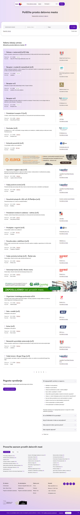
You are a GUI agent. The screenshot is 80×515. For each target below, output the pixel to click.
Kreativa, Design (56, 468)
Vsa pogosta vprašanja (9, 389)
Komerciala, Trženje (32, 457)
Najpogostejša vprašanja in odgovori (40, 16)
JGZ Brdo (61, 119)
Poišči (73, 27)
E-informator (6, 485)
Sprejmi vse (68, 512)
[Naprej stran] (46, 372)
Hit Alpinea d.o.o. (63, 103)
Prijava (61, 3)
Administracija (6, 469)
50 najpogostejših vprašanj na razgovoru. (53, 381)
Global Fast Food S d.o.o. (65, 58)
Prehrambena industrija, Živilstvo (9, 463)
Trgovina (4, 459)
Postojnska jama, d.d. (64, 147)
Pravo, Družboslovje (57, 466)
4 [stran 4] (41, 372)
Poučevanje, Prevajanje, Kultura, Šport (60, 459)
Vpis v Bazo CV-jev (7, 488)
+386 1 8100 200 (52, 490)
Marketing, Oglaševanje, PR (33, 468)
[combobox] (35, 27)
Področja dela (6, 452)
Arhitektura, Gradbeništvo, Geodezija (35, 470)
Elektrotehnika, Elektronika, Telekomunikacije (11, 465)
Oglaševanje (21, 488)
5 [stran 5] (43, 372)
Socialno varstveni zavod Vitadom (66, 199)
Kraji (17, 452)
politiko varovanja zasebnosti (50, 512)
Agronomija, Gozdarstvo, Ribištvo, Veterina (61, 470)
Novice (34, 493)
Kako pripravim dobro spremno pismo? (53, 425)
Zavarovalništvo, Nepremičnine (59, 472)
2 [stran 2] (36, 372)
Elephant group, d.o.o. (64, 89)
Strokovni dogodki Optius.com (24, 485)
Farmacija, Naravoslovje (57, 457)
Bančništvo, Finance (32, 472)
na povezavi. (50, 411)
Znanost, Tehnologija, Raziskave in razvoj (36, 455)
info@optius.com (52, 493)
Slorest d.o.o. (62, 260)
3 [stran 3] (38, 372)
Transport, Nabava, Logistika (8, 461)
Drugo (29, 466)
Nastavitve (61, 512)
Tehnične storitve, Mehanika (8, 457)
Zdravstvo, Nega (31, 462)
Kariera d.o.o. (62, 302)
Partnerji (35, 488)
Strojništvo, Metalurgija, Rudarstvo (9, 467)
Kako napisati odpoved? (49, 429)
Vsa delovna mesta (63, 60)
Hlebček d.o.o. (62, 240)
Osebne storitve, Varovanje (33, 460)
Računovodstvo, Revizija (57, 455)
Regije (13, 452)
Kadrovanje (55, 464)
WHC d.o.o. (61, 317)
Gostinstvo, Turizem (32, 459)
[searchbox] (57, 27)
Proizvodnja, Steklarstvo (7, 455)
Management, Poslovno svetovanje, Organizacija (12, 471)
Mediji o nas (35, 490)
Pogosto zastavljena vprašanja (10, 490)
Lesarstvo (55, 462)
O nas (34, 485)
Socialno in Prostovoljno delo (58, 460)
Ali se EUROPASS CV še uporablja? (52, 415)
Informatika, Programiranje (33, 464)
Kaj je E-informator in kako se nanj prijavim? (54, 420)
